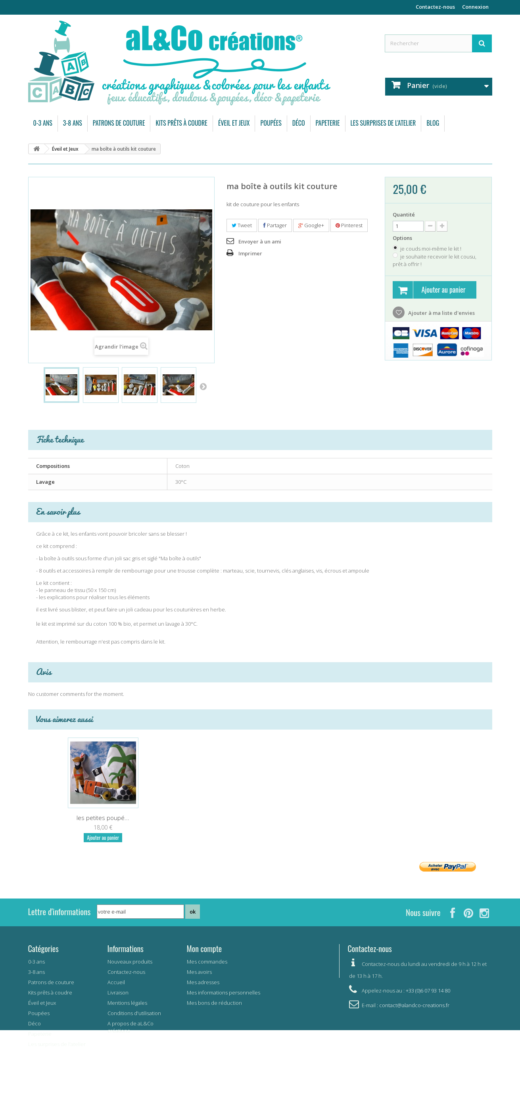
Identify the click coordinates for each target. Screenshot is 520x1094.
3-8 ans (72, 123)
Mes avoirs (199, 971)
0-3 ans (42, 123)
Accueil (116, 982)
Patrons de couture (119, 123)
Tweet (242, 225)
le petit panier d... (103, 818)
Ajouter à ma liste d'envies (441, 312)
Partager (275, 225)
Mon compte (204, 948)
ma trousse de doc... (182, 818)
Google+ (311, 225)
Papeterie (328, 123)
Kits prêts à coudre (181, 123)
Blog (432, 123)
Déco (298, 123)
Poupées (270, 123)
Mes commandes (207, 961)
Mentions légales (127, 1002)
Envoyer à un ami (259, 241)
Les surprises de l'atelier (383, 123)
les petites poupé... (417, 818)
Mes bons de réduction (214, 1002)
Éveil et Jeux (234, 123)
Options (403, 237)
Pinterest (349, 225)
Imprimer (250, 253)
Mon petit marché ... (260, 818)
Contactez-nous (435, 6)
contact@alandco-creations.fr (414, 1005)
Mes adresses (203, 982)
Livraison (118, 992)
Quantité (404, 214)
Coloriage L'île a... (339, 818)
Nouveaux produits (129, 961)
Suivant (203, 386)
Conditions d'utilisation (134, 1013)
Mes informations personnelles (223, 992)
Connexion (475, 6)
